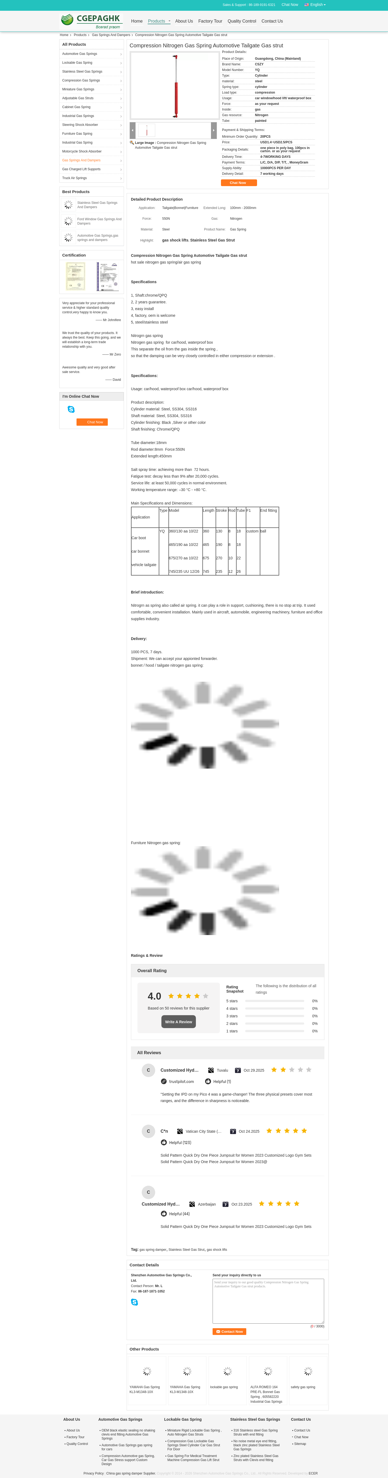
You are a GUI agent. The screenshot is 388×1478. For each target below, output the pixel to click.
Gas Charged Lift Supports (81, 169)
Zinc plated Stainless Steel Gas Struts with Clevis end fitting (256, 1458)
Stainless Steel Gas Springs (82, 71)
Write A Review (178, 1022)
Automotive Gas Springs (79, 54)
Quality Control (242, 21)
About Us (184, 21)
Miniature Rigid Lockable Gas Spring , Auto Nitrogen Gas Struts (194, 1432)
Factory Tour (210, 21)
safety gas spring (303, 1387)
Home (137, 21)
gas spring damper (153, 1250)
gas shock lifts (217, 1250)
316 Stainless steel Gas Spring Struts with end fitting (256, 1432)
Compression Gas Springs (81, 80)
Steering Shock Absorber (80, 125)
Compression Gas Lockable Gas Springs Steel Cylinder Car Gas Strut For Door (193, 1445)
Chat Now (290, 4)
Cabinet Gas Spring (76, 107)
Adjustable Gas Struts (77, 98)
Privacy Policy (94, 1473)
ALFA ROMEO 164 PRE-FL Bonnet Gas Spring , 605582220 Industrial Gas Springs (266, 1394)
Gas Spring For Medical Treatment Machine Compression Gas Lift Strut (193, 1458)
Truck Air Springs (74, 178)
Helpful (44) (179, 1214)
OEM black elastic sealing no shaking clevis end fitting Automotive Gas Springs (128, 1434)
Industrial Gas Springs (78, 116)
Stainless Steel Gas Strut (187, 1250)
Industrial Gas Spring (77, 142)
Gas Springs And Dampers (111, 35)
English (319, 4)
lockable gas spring (224, 1387)
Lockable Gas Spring (77, 63)
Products (156, 21)
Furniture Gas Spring (77, 134)
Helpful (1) (222, 1081)
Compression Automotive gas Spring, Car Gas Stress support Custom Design (128, 1460)
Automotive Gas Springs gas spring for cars (127, 1447)
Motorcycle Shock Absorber (82, 151)
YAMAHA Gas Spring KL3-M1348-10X (145, 1389)
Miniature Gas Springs (78, 89)
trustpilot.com (181, 1081)
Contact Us (272, 21)
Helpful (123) (180, 1143)
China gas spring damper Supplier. (131, 1473)
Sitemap (300, 1444)
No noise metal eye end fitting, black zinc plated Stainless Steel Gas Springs (257, 1445)
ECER (313, 1473)
